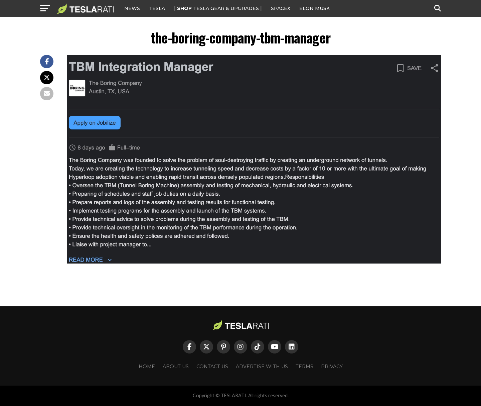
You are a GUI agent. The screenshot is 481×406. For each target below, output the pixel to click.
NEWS (132, 8)
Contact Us (212, 367)
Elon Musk (314, 8)
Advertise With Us (262, 367)
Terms (304, 367)
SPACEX (280, 8)
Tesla (157, 8)
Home (147, 367)
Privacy (332, 367)
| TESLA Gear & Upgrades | (218, 8)
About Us (176, 367)
